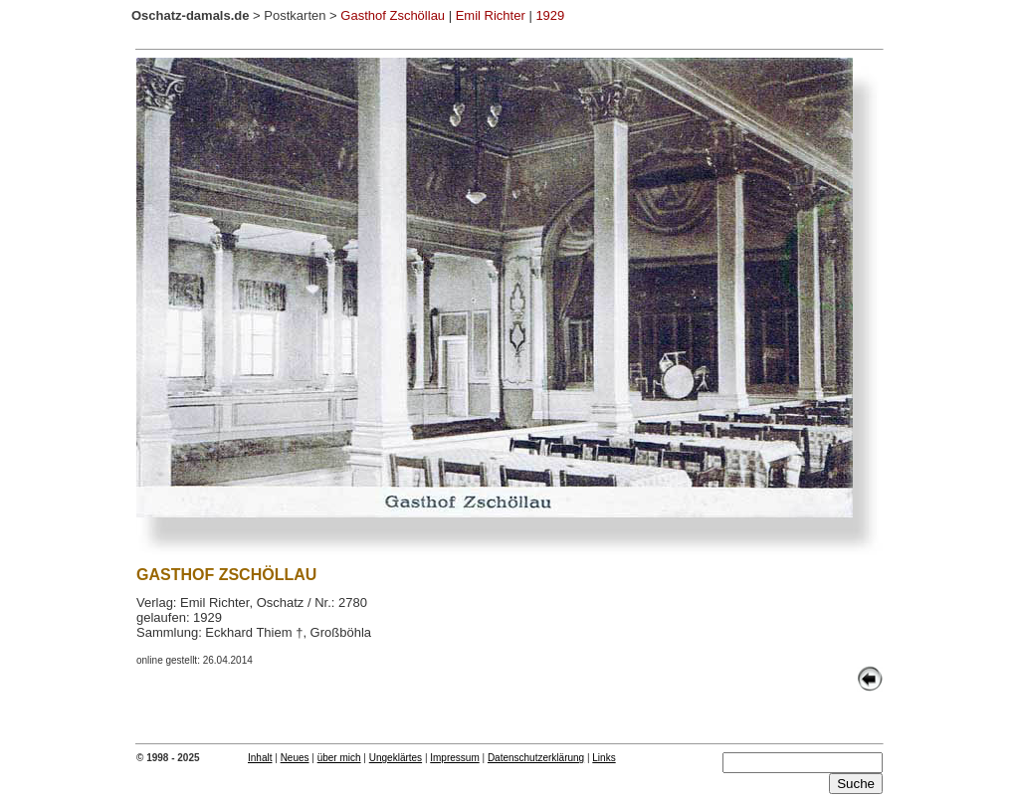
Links (603, 757)
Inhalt (260, 757)
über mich (339, 757)
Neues (295, 757)
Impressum (454, 757)
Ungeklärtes (395, 757)
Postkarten (294, 15)
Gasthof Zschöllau (392, 15)
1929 (549, 15)
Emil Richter (490, 15)
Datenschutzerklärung (536, 757)
